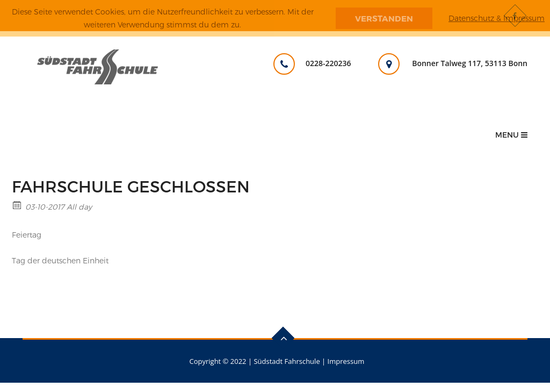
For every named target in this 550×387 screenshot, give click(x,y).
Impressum (346, 361)
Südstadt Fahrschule (287, 361)
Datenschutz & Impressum (496, 18)
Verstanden (384, 18)
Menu (511, 134)
